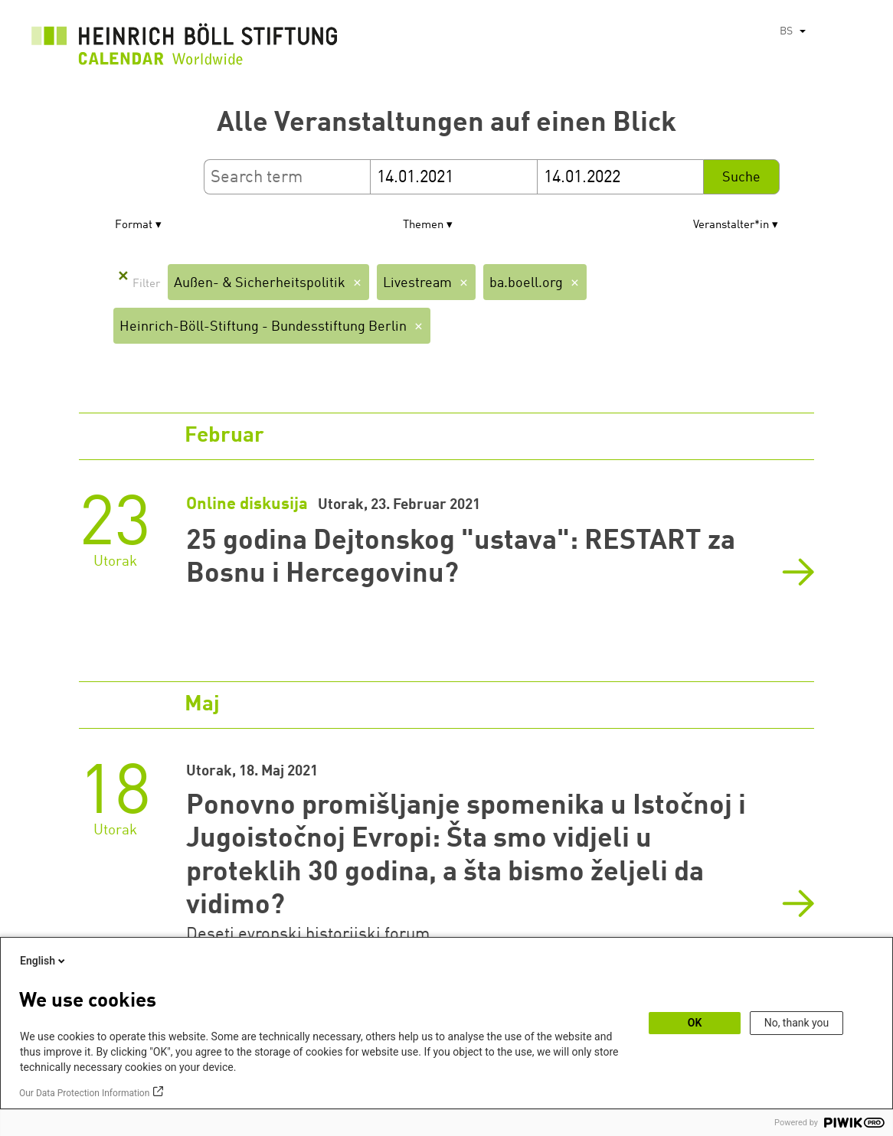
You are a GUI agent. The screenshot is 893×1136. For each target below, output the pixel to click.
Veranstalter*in (731, 225)
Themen (423, 225)
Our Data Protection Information (84, 1093)
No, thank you (796, 1023)
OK (695, 1023)
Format (133, 225)
